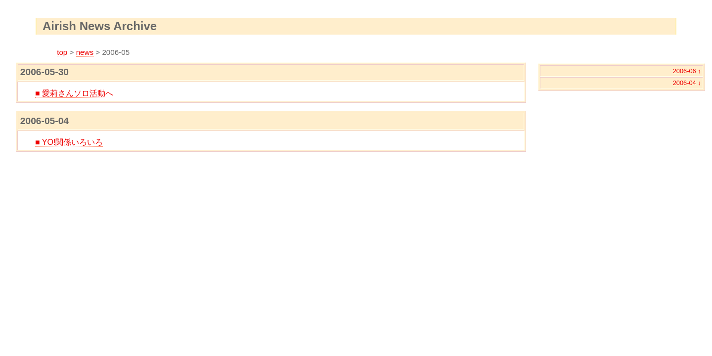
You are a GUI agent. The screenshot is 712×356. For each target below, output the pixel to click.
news (84, 52)
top (62, 52)
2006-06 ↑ (687, 71)
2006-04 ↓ (687, 83)
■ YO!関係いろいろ (69, 142)
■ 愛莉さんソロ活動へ (74, 93)
